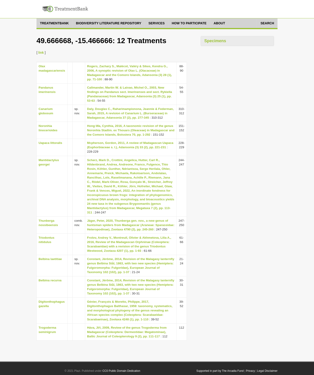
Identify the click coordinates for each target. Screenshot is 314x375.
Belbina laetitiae (50, 259)
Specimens (215, 41)
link (41, 52)
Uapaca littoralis (50, 143)
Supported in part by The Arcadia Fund (220, 370)
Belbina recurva (50, 280)
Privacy (250, 370)
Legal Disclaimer (267, 370)
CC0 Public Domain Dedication (121, 370)
